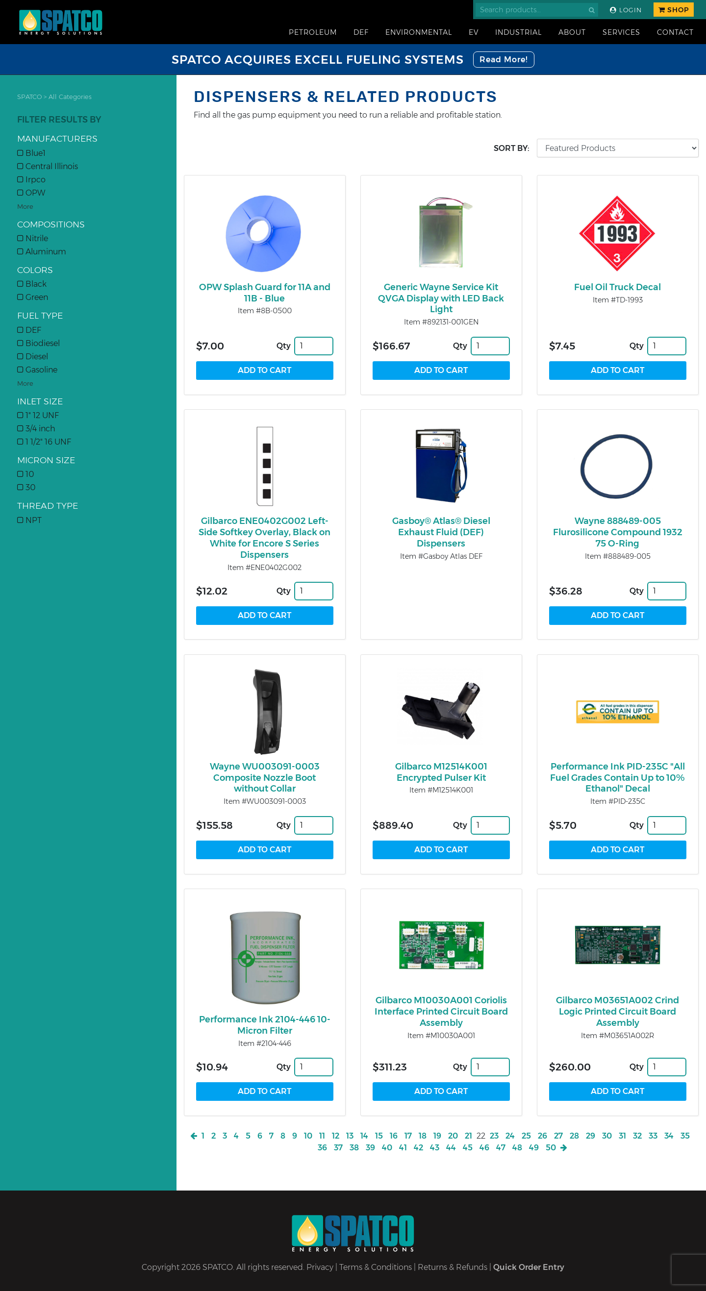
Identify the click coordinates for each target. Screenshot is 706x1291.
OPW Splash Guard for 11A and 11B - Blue (264, 293)
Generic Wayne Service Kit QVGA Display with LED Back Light (441, 298)
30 (26, 487)
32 (637, 1136)
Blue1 (31, 153)
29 (590, 1136)
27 (558, 1136)
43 (434, 1147)
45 (468, 1147)
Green (32, 297)
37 (338, 1147)
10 (25, 474)
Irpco (31, 179)
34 (669, 1136)
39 (370, 1147)
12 (335, 1136)
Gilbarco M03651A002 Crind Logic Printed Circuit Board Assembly (617, 1011)
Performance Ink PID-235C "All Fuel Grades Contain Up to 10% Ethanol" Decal (617, 777)
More (25, 206)
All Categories (70, 96)
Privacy (319, 1267)
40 (387, 1147)
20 (453, 1136)
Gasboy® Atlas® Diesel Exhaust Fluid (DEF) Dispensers (441, 532)
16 (394, 1136)
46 (484, 1147)
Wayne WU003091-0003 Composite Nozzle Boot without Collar (265, 777)
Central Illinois (47, 166)
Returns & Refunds (452, 1267)
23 (494, 1136)
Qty (284, 345)
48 (517, 1147)
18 (423, 1136)
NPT (29, 520)
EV (474, 32)
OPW (31, 193)
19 (437, 1136)
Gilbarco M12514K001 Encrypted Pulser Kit (441, 772)
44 (451, 1147)
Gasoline (37, 369)
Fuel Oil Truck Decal (617, 287)
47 (500, 1147)
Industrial (518, 32)
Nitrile (32, 238)
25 (526, 1136)
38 (354, 1147)
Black (32, 284)
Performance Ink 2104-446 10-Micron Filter (264, 1025)
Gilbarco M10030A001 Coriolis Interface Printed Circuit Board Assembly (441, 1011)
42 (418, 1147)
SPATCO (29, 96)
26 (542, 1136)
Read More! (503, 59)
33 (653, 1136)
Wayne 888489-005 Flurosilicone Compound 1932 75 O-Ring (617, 532)
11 (322, 1136)
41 (403, 1147)
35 (685, 1136)
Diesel (32, 356)
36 (322, 1147)
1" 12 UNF (38, 415)
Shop (673, 9)
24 (510, 1136)
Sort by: (512, 148)
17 (408, 1136)
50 (551, 1147)
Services (621, 32)
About (572, 32)
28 (574, 1136)
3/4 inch (36, 428)
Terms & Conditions (375, 1267)
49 (534, 1147)
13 (349, 1136)
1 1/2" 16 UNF (44, 442)
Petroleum (313, 32)
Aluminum (41, 251)
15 (379, 1136)
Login (626, 10)
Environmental (418, 32)
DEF (361, 32)
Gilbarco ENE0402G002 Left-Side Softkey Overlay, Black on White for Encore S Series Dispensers (264, 538)
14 (364, 1136)
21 (468, 1136)
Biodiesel (38, 343)
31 (622, 1136)
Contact (675, 32)
